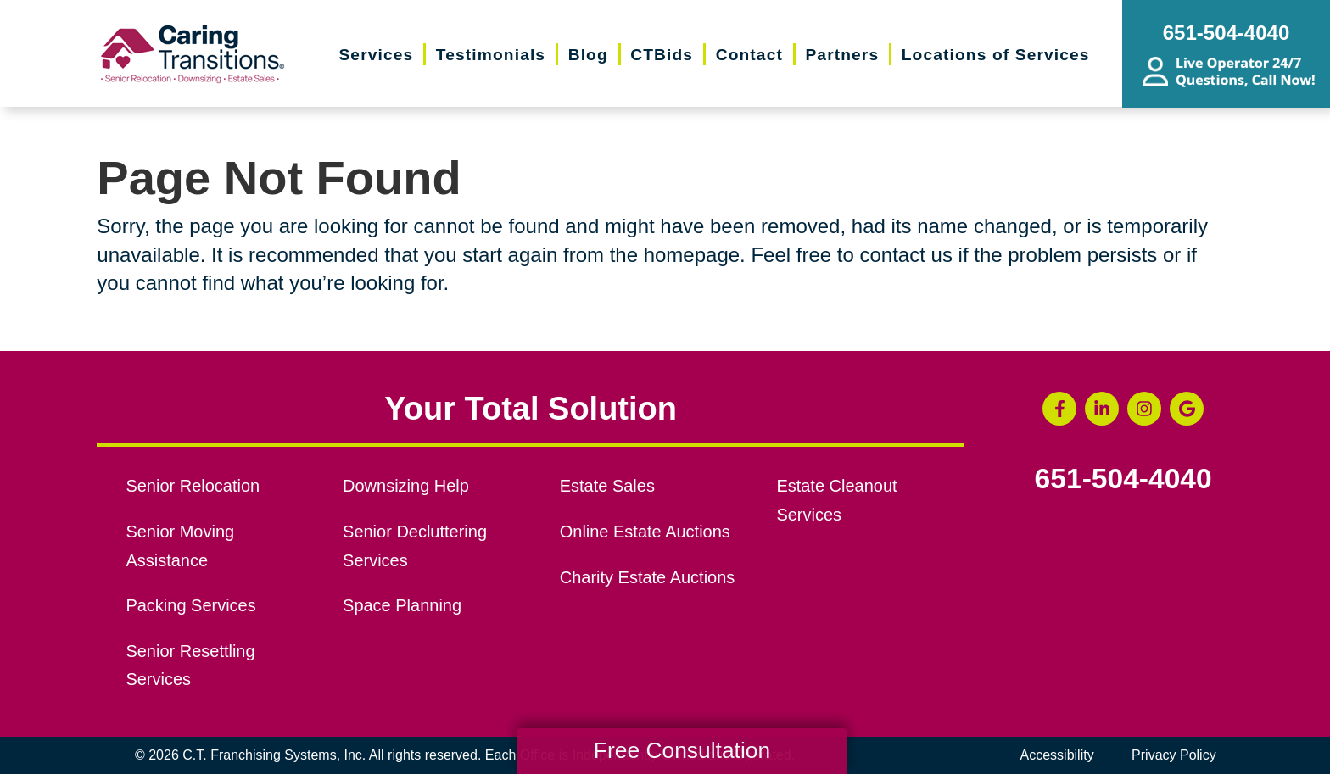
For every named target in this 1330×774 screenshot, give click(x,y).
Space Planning (402, 605)
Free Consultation (682, 750)
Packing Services (190, 605)
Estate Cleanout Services (836, 500)
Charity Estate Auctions (647, 577)
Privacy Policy (1174, 755)
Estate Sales (607, 485)
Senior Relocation (193, 485)
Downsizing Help (406, 485)
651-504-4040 (1123, 479)
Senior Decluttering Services (415, 546)
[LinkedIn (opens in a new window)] (1102, 409)
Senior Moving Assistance (180, 546)
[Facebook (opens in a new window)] (1059, 409)
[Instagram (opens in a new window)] (1144, 409)
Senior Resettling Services (190, 665)
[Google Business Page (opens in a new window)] (1187, 409)
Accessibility (1057, 755)
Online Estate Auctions (645, 531)
